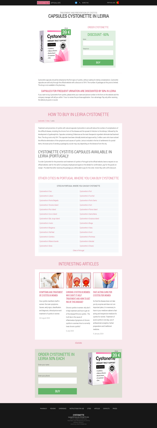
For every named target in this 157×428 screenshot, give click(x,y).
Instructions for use (77, 408)
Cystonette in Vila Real (47, 232)
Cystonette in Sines (46, 246)
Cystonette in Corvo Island (48, 214)
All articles (78, 342)
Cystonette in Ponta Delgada (49, 200)
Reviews (53, 408)
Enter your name (43, 365)
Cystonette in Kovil (86, 232)
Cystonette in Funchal (87, 196)
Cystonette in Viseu (86, 227)
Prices (115, 408)
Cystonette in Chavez (87, 246)
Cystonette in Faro (46, 191)
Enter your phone (44, 376)
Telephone (86, 48)
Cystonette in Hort (86, 205)
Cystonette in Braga (86, 223)
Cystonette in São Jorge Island (50, 218)
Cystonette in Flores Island (88, 209)
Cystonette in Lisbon (46, 196)
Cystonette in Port (86, 191)
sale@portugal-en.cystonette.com (78, 417)
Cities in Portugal (78, 250)
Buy (98, 62)
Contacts (106, 408)
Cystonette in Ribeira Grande (49, 241)
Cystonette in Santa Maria (88, 214)
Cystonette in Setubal (87, 241)
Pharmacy (43, 408)
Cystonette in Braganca (47, 227)
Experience (62, 408)
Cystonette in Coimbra (47, 237)
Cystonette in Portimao (87, 237)
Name (84, 39)
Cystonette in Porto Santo (88, 200)
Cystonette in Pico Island (48, 209)
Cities (89, 408)
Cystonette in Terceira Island (49, 205)
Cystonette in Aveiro (46, 223)
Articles (97, 408)
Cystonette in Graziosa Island (89, 218)
